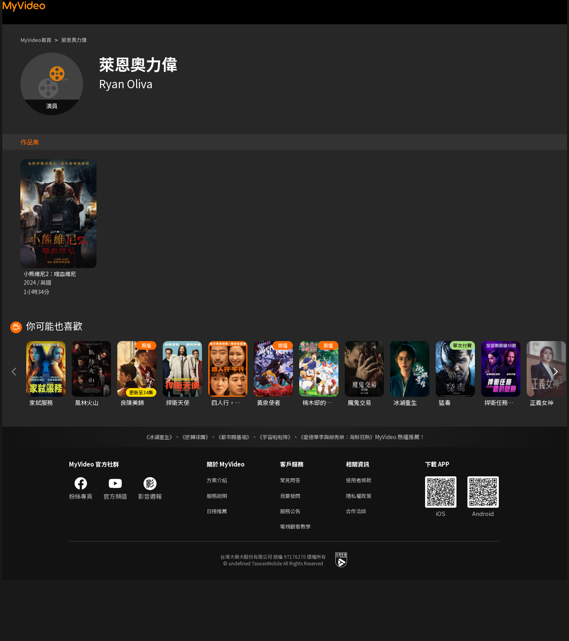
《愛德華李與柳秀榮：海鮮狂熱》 (342, 494)
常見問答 (292, 537)
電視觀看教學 (297, 587)
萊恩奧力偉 (80, 40)
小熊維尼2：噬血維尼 (52, 274)
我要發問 (292, 554)
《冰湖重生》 (152, 494)
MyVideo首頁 (38, 40)
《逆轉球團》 (191, 494)
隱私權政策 (365, 554)
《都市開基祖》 (232, 494)
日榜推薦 (218, 570)
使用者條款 (365, 537)
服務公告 (292, 570)
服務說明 (218, 554)
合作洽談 (362, 570)
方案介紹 (218, 537)
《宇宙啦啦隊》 (276, 494)
